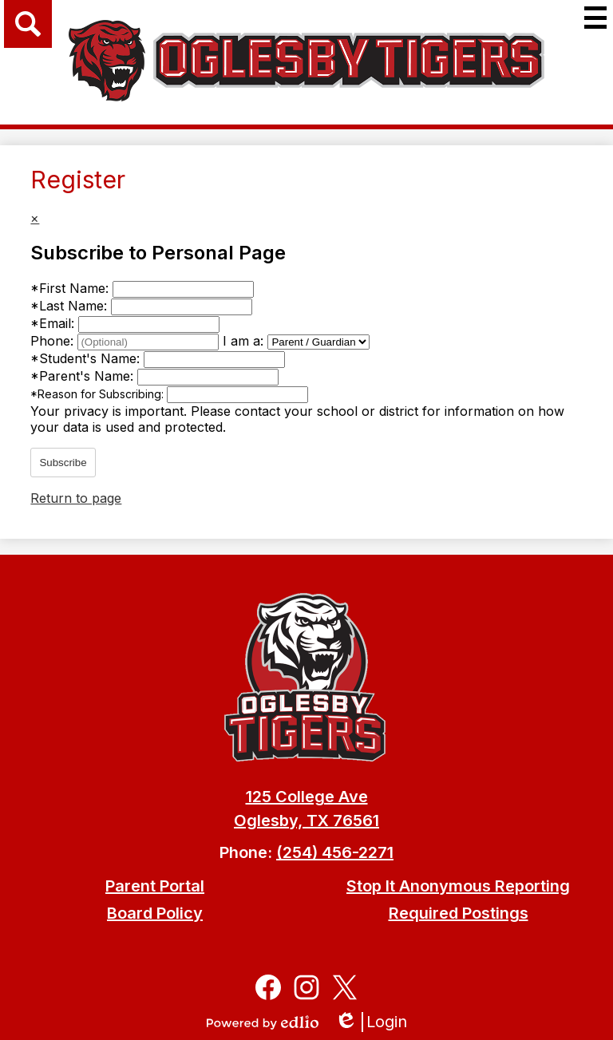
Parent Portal (154, 886)
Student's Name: (87, 358)
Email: (54, 323)
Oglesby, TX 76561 (306, 820)
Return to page (75, 498)
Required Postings (458, 913)
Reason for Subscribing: (98, 394)
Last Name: (70, 306)
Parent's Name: (83, 376)
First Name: (71, 288)
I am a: (243, 341)
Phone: (53, 341)
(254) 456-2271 (335, 852)
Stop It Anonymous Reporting (458, 886)
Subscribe (62, 463)
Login (370, 1022)
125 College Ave (307, 796)
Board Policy (155, 913)
